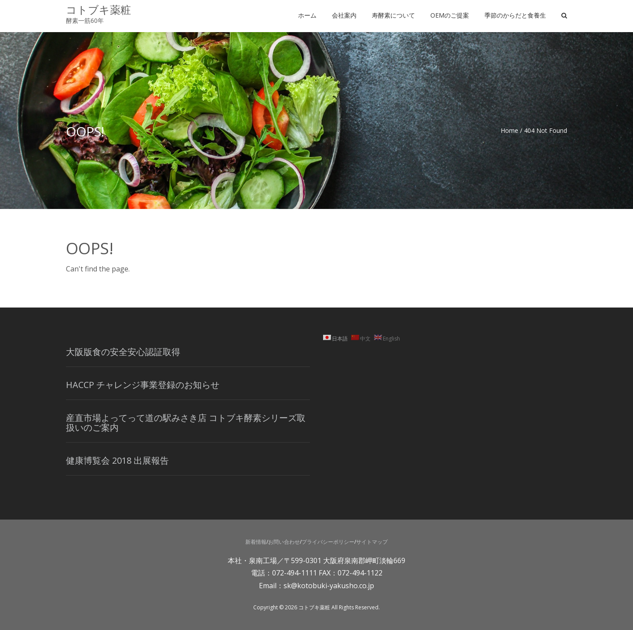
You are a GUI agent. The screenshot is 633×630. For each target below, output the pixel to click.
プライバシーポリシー (328, 542)
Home (509, 130)
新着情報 (255, 542)
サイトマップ (372, 542)
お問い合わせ (284, 542)
